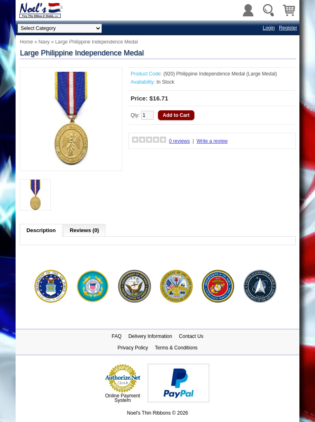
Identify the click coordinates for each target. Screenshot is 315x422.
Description (41, 230)
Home (26, 42)
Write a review (212, 141)
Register (288, 28)
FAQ (116, 336)
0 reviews (179, 141)
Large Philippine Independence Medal (96, 42)
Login (269, 28)
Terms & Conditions (176, 348)
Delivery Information (150, 336)
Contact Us (191, 336)
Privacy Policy (132, 348)
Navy (44, 42)
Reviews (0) (84, 230)
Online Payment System (122, 398)
